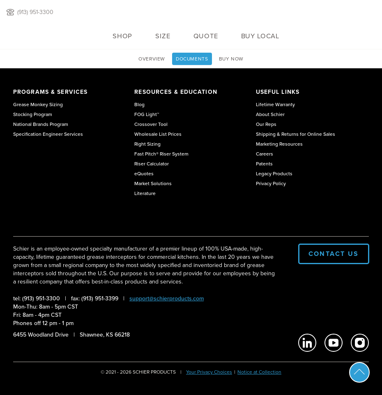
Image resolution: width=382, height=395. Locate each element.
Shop (122, 36)
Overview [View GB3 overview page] (151, 59)
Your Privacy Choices (209, 372)
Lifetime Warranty (275, 104)
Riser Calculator (151, 163)
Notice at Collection (259, 372)
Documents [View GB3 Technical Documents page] (192, 59)
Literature (145, 193)
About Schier (270, 114)
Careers (264, 154)
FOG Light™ (146, 114)
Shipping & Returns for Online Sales (295, 134)
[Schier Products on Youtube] (333, 343)
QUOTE (205, 36)
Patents (264, 163)
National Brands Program (40, 124)
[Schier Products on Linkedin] (307, 343)
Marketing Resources (279, 144)
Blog (139, 104)
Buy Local (260, 36)
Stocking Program (32, 114)
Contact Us (333, 253)
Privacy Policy (271, 183)
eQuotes (144, 173)
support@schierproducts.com (166, 298)
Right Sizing (147, 144)
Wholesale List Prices (158, 134)
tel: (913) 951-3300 (36, 298)
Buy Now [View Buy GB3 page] (231, 59)
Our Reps (266, 124)
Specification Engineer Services (48, 134)
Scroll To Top (359, 372)
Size (162, 36)
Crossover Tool (151, 124)
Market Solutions (153, 183)
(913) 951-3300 (35, 12)
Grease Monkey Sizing (38, 104)
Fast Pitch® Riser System (161, 154)
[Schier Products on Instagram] (360, 343)
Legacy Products (274, 173)
